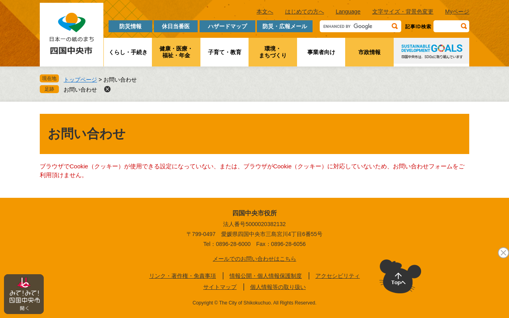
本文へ (264, 11)
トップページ (80, 79)
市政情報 (369, 52)
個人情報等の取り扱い (278, 287)
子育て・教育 (224, 52)
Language (348, 11)
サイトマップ (220, 287)
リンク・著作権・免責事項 (182, 276)
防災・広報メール (284, 26)
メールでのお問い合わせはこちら (254, 259)
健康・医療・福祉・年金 (176, 52)
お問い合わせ (80, 89)
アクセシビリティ (337, 276)
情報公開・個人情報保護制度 (265, 276)
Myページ (457, 11)
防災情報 (130, 26)
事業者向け (321, 52)
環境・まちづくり (273, 52)
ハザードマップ (227, 26)
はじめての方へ (304, 11)
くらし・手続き (128, 52)
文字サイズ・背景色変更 (402, 11)
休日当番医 (176, 26)
